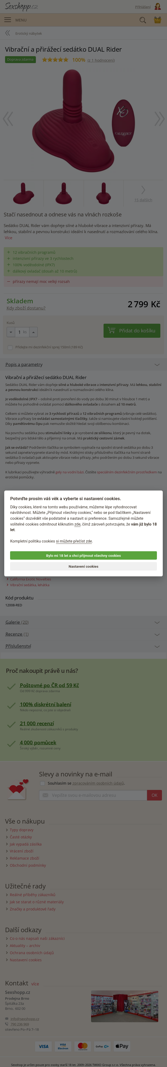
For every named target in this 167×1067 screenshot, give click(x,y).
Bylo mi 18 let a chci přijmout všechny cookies (83, 555)
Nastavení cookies (84, 566)
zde (77, 524)
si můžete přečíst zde (74, 541)
